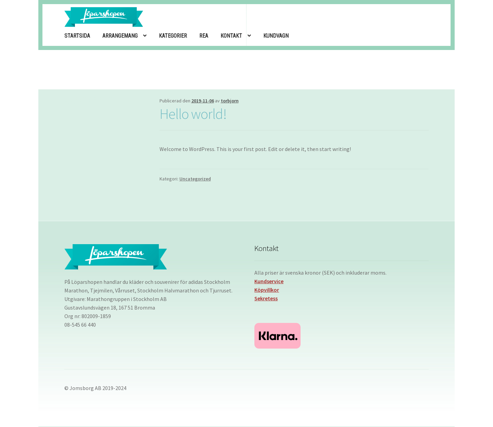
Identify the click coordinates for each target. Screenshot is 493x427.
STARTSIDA (77, 36)
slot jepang (112, 97)
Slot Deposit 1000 (100, 97)
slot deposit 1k (99, 99)
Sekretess (266, 298)
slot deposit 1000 (86, 99)
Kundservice (268, 281)
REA (203, 36)
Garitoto (67, 97)
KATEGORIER (173, 36)
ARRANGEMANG (120, 36)
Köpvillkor (266, 289)
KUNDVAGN (276, 36)
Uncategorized (195, 179)
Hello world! (193, 114)
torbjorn (230, 101)
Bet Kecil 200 (73, 103)
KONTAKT (231, 36)
